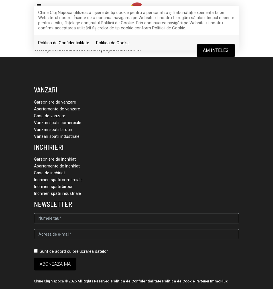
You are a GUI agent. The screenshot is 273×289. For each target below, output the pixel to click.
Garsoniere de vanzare (55, 102)
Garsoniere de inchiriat (55, 159)
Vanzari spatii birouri (53, 129)
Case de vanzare (49, 115)
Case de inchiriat (49, 172)
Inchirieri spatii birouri (54, 186)
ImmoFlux (219, 281)
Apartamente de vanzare (57, 109)
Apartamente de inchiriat (57, 166)
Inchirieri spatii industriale (57, 193)
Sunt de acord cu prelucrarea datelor (71, 251)
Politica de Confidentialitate (63, 42)
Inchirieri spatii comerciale (58, 179)
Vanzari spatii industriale (57, 136)
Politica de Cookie (113, 42)
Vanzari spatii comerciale (57, 122)
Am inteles (216, 50)
